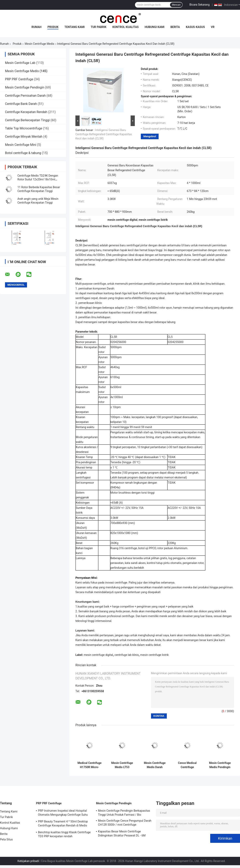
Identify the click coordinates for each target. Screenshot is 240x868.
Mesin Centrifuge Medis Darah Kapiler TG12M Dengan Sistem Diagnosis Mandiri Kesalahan (154, 765)
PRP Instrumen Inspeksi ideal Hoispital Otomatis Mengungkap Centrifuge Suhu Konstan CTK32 (63, 813)
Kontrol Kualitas (125, 27)
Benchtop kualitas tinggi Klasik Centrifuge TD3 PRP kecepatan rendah (64, 834)
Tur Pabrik (98, 27)
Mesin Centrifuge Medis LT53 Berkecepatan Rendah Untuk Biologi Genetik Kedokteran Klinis (122, 765)
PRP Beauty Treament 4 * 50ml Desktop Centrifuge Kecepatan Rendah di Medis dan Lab (63, 824)
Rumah (37, 27)
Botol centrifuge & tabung (23, 153)
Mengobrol (149, 136)
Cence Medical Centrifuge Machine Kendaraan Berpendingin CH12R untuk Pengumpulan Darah (187, 765)
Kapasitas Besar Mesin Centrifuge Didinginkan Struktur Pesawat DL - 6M (122, 833)
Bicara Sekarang (199, 4)
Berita (175, 27)
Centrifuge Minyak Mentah (23, 136)
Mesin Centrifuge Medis (39, 43)
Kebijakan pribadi (28, 861)
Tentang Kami (74, 27)
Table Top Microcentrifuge (23, 128)
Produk (52, 27)
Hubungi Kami (154, 27)
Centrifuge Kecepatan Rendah (26, 112)
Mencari (176, 4)
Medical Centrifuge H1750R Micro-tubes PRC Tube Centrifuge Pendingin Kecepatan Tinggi (90, 765)
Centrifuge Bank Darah (21, 104)
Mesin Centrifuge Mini (20, 145)
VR (212, 27)
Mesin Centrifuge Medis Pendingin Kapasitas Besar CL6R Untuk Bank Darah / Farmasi (220, 765)
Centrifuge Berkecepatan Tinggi (27, 120)
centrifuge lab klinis (127, 654)
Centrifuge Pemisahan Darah (25, 95)
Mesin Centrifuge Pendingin (24, 87)
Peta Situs (6, 839)
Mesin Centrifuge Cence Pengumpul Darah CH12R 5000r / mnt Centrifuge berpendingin (124, 823)
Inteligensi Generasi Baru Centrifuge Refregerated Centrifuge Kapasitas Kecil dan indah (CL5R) (103, 134)
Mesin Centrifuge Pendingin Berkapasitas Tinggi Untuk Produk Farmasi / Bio (124, 812)
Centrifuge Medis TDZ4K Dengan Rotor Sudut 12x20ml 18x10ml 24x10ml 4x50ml (37, 179)
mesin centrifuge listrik (154, 654)
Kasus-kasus (195, 27)
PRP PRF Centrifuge (19, 79)
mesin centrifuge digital (98, 654)
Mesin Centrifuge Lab (20, 63)
